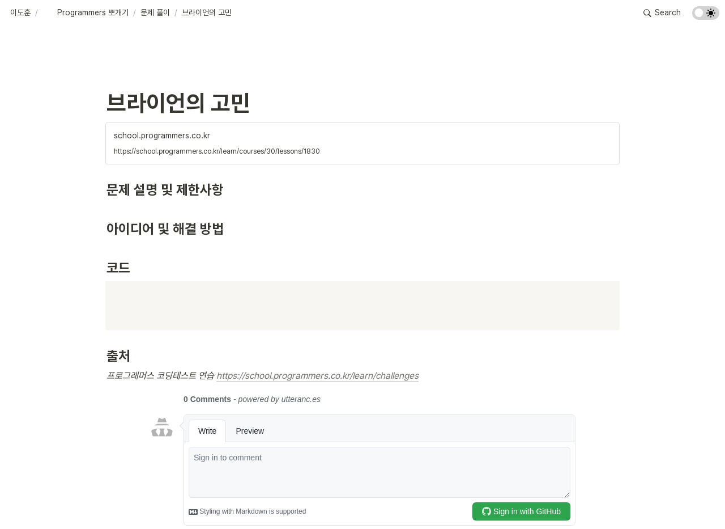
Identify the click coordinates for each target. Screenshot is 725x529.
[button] (20, 13)
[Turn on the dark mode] (705, 16)
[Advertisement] (362, 498)
